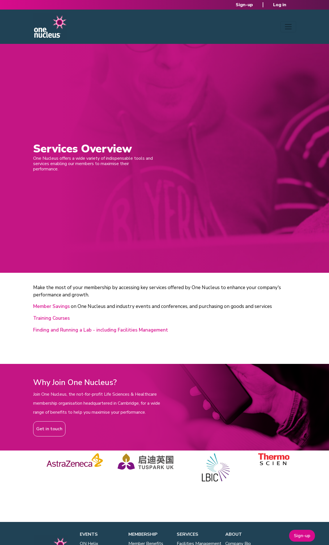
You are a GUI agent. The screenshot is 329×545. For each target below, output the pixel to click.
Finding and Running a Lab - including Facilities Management (100, 330)
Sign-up (244, 4)
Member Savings (51, 306)
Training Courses (51, 318)
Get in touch (49, 429)
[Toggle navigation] (288, 26)
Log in (279, 4)
